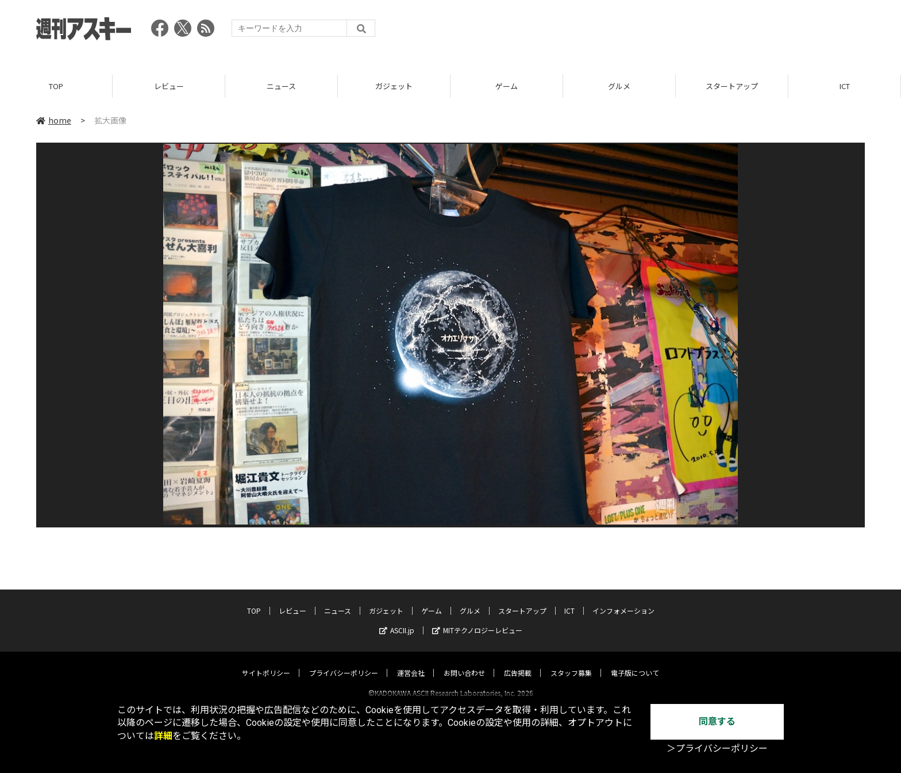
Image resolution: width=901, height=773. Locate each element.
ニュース (281, 86)
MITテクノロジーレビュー (477, 620)
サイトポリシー (266, 662)
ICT (845, 86)
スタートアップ (732, 86)
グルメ (619, 86)
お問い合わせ (464, 662)
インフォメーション (623, 600)
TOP (56, 86)
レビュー (169, 86)
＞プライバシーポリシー (717, 748)
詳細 (163, 735)
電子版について (635, 662)
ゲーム (506, 86)
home (53, 120)
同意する (717, 721)
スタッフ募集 (571, 662)
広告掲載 (518, 662)
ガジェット (394, 86)
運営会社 (411, 662)
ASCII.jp (396, 620)
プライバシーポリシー (343, 662)
